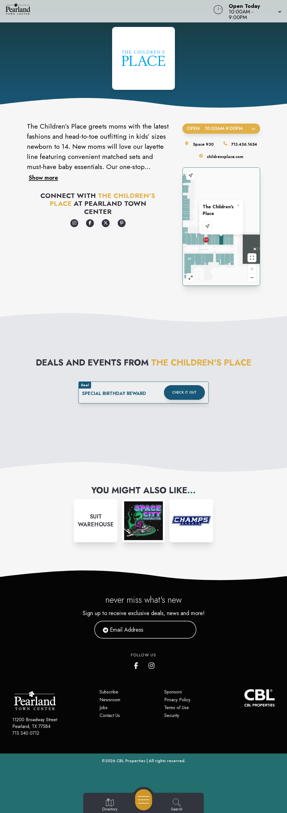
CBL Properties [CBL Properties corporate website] (131, 761)
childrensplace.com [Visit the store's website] (225, 156)
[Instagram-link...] (95, 520)
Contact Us (109, 715)
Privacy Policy (177, 699)
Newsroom (109, 699)
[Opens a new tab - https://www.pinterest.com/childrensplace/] (122, 223)
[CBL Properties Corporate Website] (244, 698)
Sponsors (173, 692)
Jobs (103, 707)
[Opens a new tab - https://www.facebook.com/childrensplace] (90, 223)
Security (171, 715)
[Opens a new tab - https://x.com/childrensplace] (106, 223)
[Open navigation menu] (143, 799)
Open (221, 128)
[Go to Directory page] (110, 805)
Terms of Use (176, 707)
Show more (43, 177)
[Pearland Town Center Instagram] (151, 664)
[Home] (108, 11)
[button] (253, 11)
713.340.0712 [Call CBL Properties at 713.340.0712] (25, 733)
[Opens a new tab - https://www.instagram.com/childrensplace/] (74, 223)
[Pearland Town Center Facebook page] (137, 664)
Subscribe (108, 692)
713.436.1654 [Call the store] (244, 144)
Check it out (184, 392)
